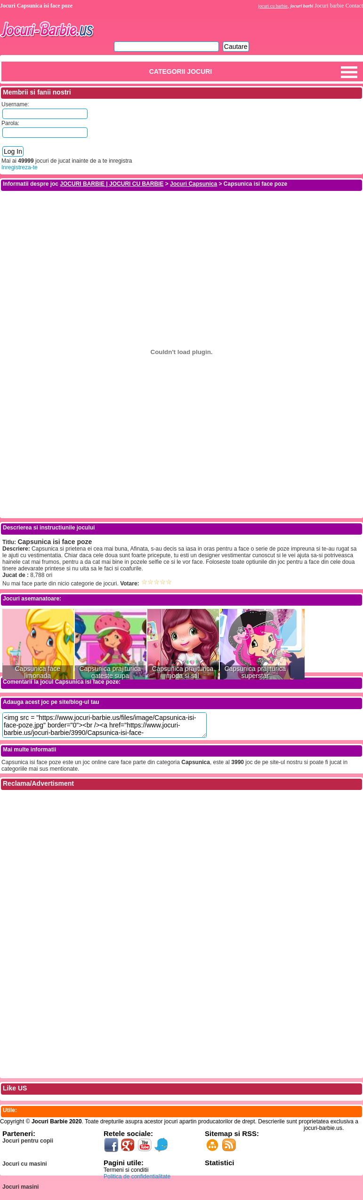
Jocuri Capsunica (193, 184)
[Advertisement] (181, 213)
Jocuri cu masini (24, 1164)
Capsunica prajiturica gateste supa (110, 672)
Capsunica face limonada (38, 672)
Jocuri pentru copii (27, 1140)
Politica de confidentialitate (137, 1176)
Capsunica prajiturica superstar (255, 672)
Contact (354, 5)
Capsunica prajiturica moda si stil (183, 672)
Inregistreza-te (19, 167)
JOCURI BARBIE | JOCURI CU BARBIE (111, 184)
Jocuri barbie (329, 5)
